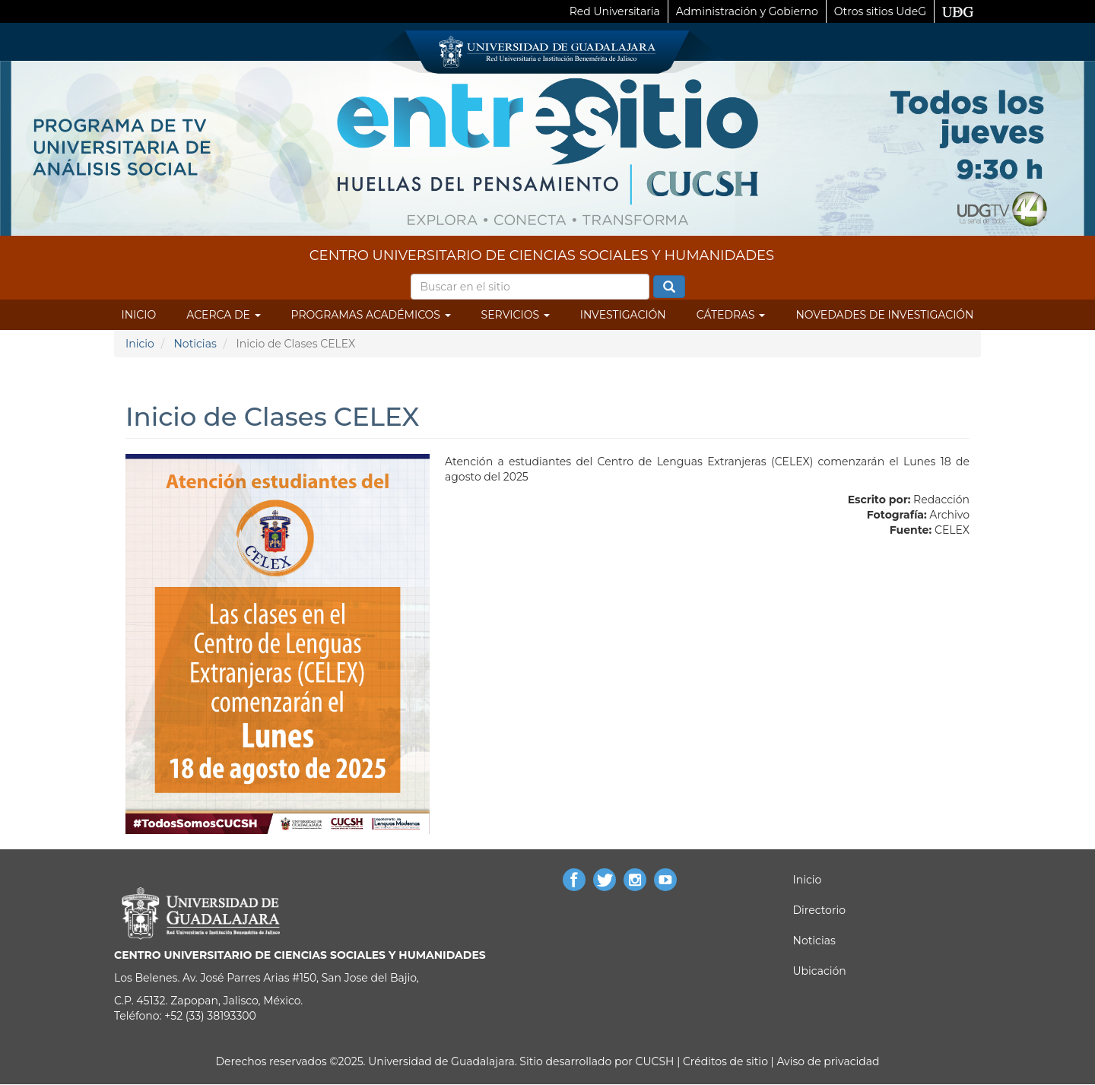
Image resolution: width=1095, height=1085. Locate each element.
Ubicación (819, 971)
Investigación (623, 315)
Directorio (819, 910)
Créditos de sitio (725, 1061)
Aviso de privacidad (827, 1061)
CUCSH (655, 1061)
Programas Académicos (371, 315)
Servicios (515, 315)
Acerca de (223, 315)
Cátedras (731, 315)
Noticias (194, 344)
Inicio (139, 315)
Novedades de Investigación (884, 315)
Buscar (669, 287)
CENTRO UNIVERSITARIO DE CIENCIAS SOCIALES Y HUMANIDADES (541, 255)
